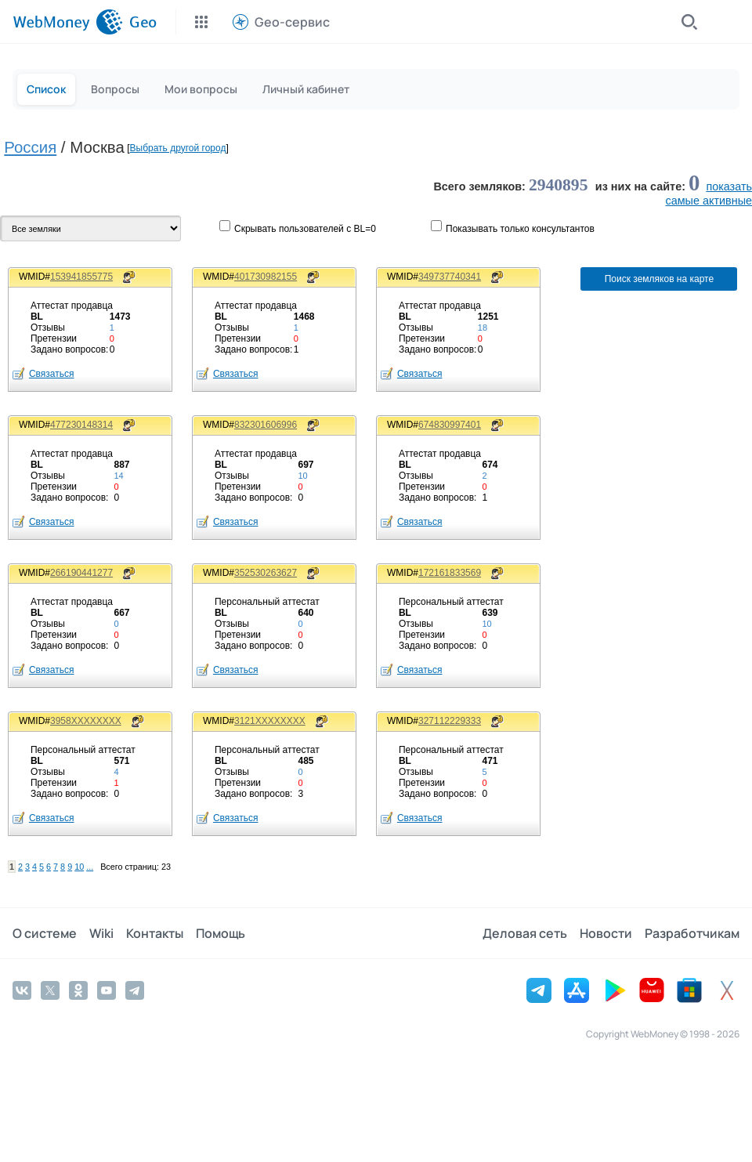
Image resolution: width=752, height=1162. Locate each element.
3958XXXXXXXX (85, 720)
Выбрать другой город (178, 148)
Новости (606, 933)
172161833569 (449, 572)
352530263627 (265, 572)
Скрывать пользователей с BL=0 (305, 228)
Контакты (154, 933)
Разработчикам (692, 933)
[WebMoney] (68, 22)
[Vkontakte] (22, 990)
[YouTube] (106, 990)
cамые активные (709, 200)
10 (79, 866)
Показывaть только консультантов (520, 228)
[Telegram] (134, 990)
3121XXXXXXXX (270, 720)
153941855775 (81, 276)
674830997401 (449, 424)
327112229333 (449, 720)
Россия (30, 147)
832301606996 (265, 424)
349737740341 (449, 276)
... (89, 866)
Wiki (101, 933)
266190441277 (81, 572)
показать (729, 186)
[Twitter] (50, 990)
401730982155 (265, 276)
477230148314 (81, 424)
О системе (45, 933)
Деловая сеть (525, 933)
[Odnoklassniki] (78, 990)
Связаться (51, 373)
